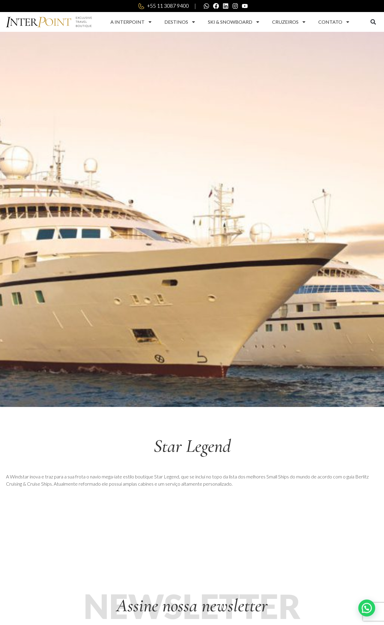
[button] (373, 22)
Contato (334, 22)
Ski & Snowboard (234, 22)
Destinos (180, 22)
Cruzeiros (289, 22)
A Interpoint (131, 22)
